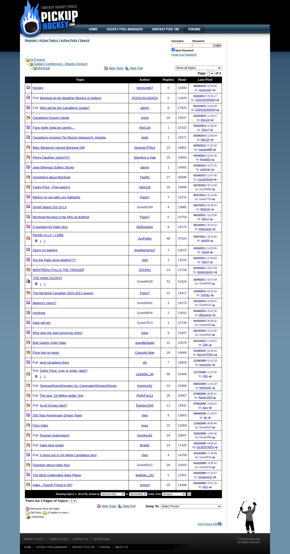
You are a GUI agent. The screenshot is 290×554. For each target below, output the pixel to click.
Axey (144, 333)
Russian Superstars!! (55, 435)
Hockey (38, 88)
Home (27, 547)
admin (144, 108)
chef (145, 260)
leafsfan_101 (145, 475)
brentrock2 (205, 364)
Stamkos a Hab (145, 157)
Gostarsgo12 (205, 477)
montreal (39, 313)
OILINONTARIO (205, 447)
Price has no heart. (46, 352)
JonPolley (145, 238)
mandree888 (205, 149)
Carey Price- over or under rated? (64, 370)
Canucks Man (144, 352)
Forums (105, 547)
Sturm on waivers (45, 250)
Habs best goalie (52, 445)
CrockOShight (205, 179)
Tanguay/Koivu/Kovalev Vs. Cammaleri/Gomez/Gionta (78, 386)
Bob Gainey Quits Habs (49, 343)
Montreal (43, 68)
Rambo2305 (205, 397)
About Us (121, 547)
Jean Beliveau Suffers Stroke (53, 167)
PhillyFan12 (144, 395)
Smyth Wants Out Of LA (50, 207)
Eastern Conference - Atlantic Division (60, 64)
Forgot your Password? (184, 54)
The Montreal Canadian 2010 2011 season (63, 293)
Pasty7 (205, 129)
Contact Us (80, 539)
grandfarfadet (144, 343)
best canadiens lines (54, 362)
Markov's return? (44, 303)
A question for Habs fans (50, 227)
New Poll (136, 68)
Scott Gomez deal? (53, 405)
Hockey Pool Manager (51, 547)
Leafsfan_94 (145, 374)
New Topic (116, 68)
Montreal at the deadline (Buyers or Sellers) (71, 98)
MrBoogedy (144, 227)
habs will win (42, 323)
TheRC (145, 177)
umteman (205, 169)
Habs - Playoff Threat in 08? (52, 485)
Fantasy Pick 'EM (83, 547)
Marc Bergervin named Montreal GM (59, 147)
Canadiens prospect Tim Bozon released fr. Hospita (69, 137)
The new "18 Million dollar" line (61, 395)
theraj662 (205, 159)
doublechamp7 (144, 250)
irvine (145, 118)
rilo (145, 362)
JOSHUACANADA (145, 98)
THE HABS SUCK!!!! (47, 278)
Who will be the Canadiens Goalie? (65, 108)
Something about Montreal (51, 177)
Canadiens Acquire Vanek (51, 118)
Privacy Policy (34, 539)
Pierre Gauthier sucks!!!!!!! (51, 157)
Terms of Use (58, 539)
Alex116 (205, 120)
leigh (144, 137)
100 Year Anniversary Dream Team (57, 415)
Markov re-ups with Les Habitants (56, 197)
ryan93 (205, 252)
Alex (145, 415)
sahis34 (205, 240)
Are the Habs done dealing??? (54, 260)
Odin (205, 344)
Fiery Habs (40, 425)
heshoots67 (144, 88)
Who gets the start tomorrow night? (58, 333)
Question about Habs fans (51, 465)
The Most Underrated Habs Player (57, 475)
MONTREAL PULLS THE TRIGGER (58, 270)
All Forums (37, 60)
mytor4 (145, 485)
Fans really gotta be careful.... (54, 127)
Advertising (101, 539)
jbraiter (145, 445)
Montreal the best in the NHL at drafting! (61, 217)
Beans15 (205, 209)
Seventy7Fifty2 (144, 147)
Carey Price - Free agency (51, 187)
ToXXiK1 (145, 270)
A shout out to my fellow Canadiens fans (68, 455)
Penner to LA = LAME (48, 235)
